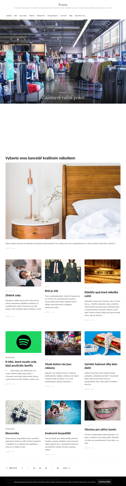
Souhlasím (104, 482)
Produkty (41, 16)
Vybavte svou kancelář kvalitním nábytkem (40, 158)
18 (58, 467)
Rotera (63, 4)
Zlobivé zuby (13, 295)
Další (66, 468)
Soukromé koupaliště (58, 433)
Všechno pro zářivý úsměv (100, 429)
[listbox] (63, 83)
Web (70, 16)
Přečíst (10, 248)
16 (46, 467)
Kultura (23, 16)
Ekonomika (12, 433)
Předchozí (11, 468)
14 (35, 467)
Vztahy (64, 16)
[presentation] (6, 82)
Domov (9, 16)
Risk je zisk (51, 291)
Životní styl (80, 16)
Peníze (31, 16)
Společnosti (53, 16)
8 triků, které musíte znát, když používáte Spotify (21, 363)
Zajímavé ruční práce (63, 97)
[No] (124, 482)
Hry (15, 16)
